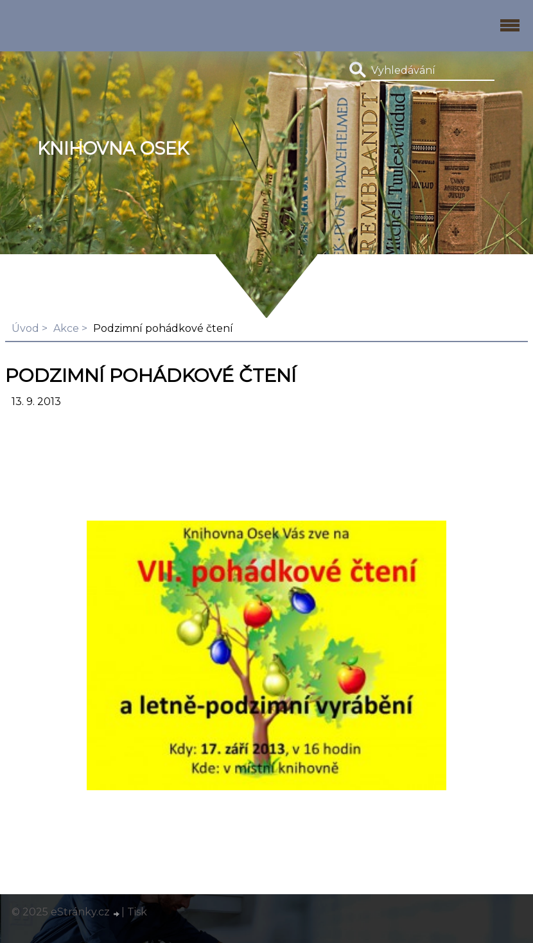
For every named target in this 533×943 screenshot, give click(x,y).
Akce (66, 328)
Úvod (25, 328)
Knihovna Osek (113, 148)
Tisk (137, 912)
